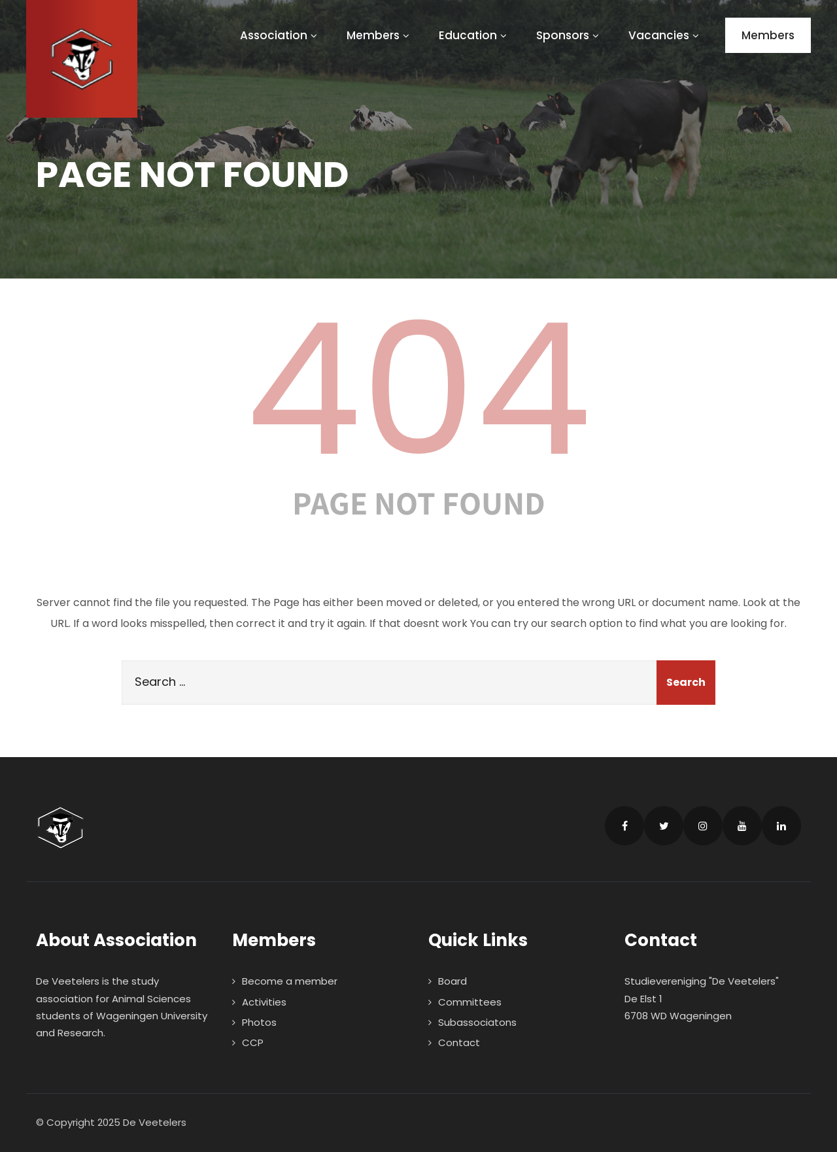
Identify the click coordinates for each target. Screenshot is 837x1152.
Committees (470, 1002)
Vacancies (665, 35)
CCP (253, 1042)
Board (452, 981)
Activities (264, 1002)
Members (380, 35)
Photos (259, 1022)
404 (418, 390)
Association (280, 35)
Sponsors (569, 35)
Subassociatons (477, 1022)
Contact (459, 1042)
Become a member (289, 981)
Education (474, 35)
